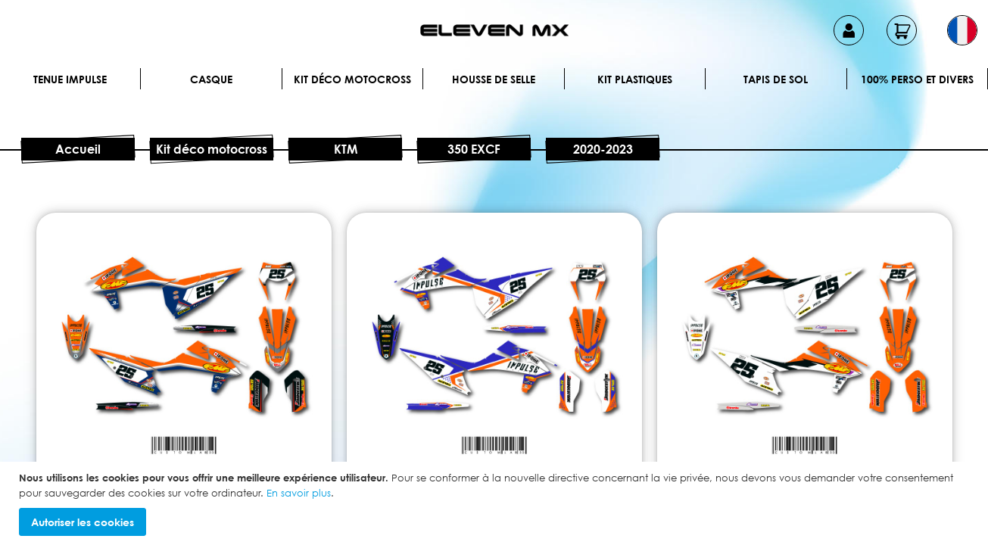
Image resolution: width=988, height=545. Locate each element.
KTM (345, 149)
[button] (962, 30)
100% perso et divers (917, 79)
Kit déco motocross (352, 79)
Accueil (78, 149)
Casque (211, 79)
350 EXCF (473, 149)
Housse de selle (493, 79)
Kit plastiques (634, 79)
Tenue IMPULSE (70, 79)
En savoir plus (298, 493)
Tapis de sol (775, 79)
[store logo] (494, 30)
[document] (496, 503)
